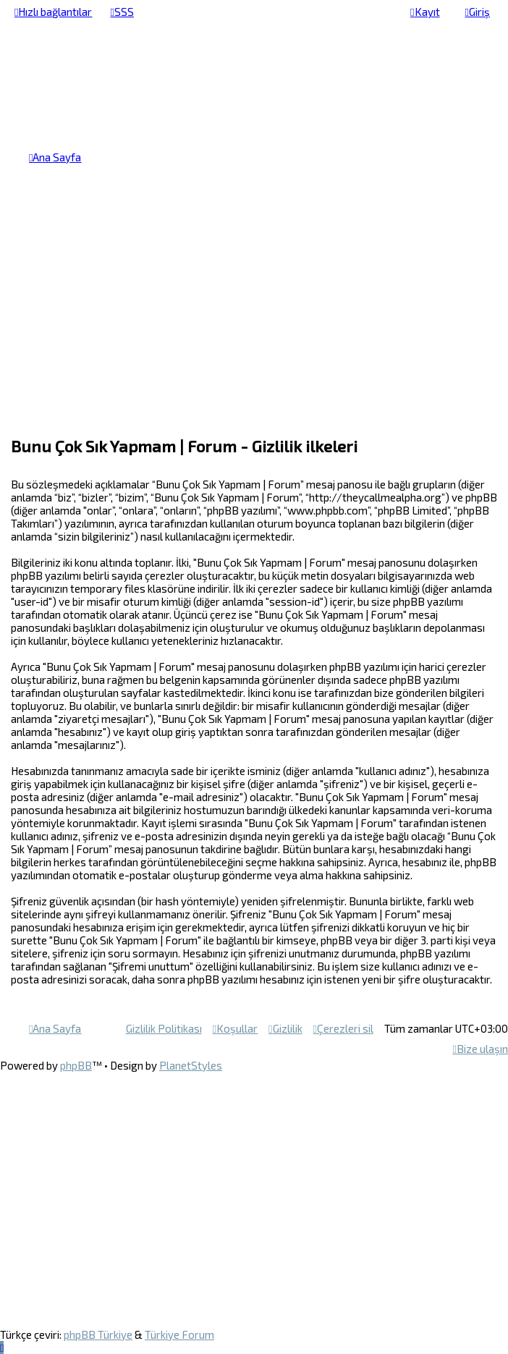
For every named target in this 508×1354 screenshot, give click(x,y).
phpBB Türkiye (98, 1334)
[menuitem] (121, 11)
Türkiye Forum (179, 1334)
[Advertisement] (254, 314)
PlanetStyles (190, 1065)
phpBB (76, 1065)
